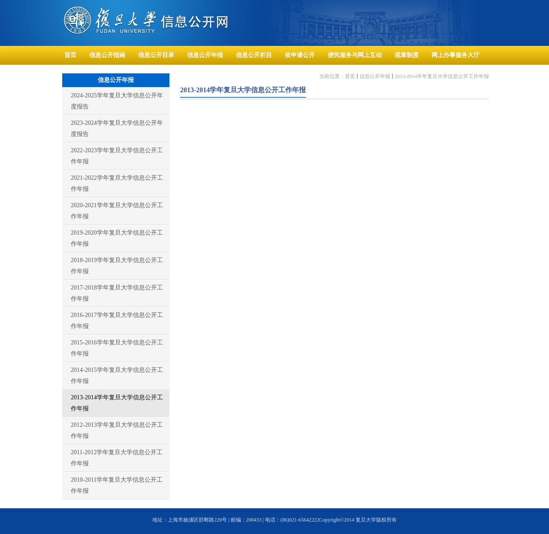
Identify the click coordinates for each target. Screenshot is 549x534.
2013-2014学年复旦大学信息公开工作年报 (442, 76)
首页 (350, 76)
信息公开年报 (374, 76)
